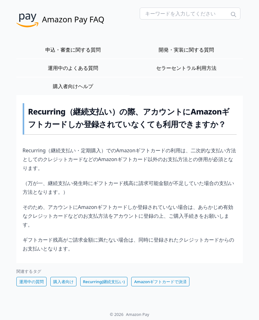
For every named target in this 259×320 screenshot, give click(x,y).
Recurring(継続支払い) (104, 281)
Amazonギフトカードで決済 (160, 281)
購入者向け (63, 281)
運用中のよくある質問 (73, 68)
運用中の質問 (31, 281)
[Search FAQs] (190, 14)
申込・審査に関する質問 (73, 49)
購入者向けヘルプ (73, 86)
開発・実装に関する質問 (186, 49)
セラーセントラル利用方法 (186, 68)
